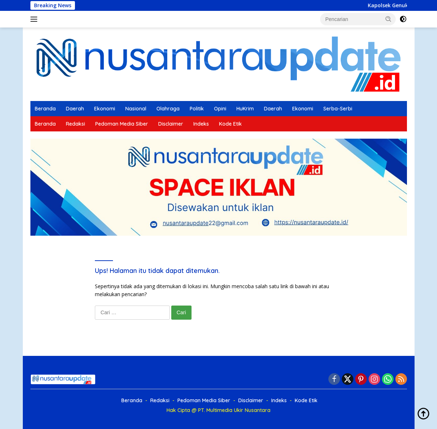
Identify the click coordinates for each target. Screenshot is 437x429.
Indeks (201, 124)
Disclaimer (170, 124)
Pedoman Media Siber (121, 124)
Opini (220, 108)
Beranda (45, 108)
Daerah (75, 108)
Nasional (135, 108)
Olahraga (168, 108)
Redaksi (75, 124)
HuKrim (245, 108)
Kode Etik (230, 124)
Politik (197, 108)
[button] (388, 19)
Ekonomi (104, 108)
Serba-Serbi (337, 108)
